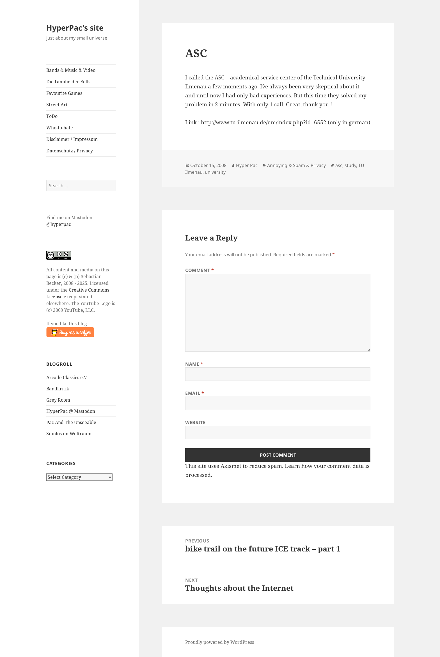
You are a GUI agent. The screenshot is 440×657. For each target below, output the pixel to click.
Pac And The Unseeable (71, 422)
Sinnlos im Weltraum (68, 434)
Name (194, 364)
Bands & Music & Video (70, 70)
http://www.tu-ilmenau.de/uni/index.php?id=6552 (263, 122)
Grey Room (58, 400)
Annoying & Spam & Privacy (296, 165)
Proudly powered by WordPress (219, 642)
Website (195, 422)
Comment (199, 270)
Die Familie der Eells (68, 82)
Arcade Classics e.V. (67, 377)
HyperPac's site (75, 27)
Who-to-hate (59, 128)
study (350, 165)
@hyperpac (58, 224)
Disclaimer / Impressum (72, 139)
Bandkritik (57, 389)
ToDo (52, 116)
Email (194, 393)
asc (338, 165)
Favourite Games (64, 93)
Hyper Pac (247, 165)
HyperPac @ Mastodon (70, 411)
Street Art (57, 105)
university (215, 172)
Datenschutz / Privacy (69, 151)
